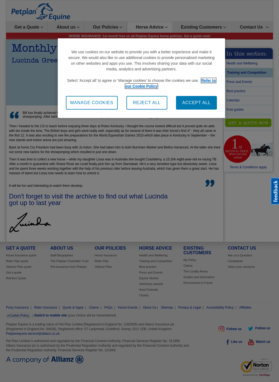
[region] (141, 78)
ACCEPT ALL (196, 102)
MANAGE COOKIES (91, 102)
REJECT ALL (147, 102)
